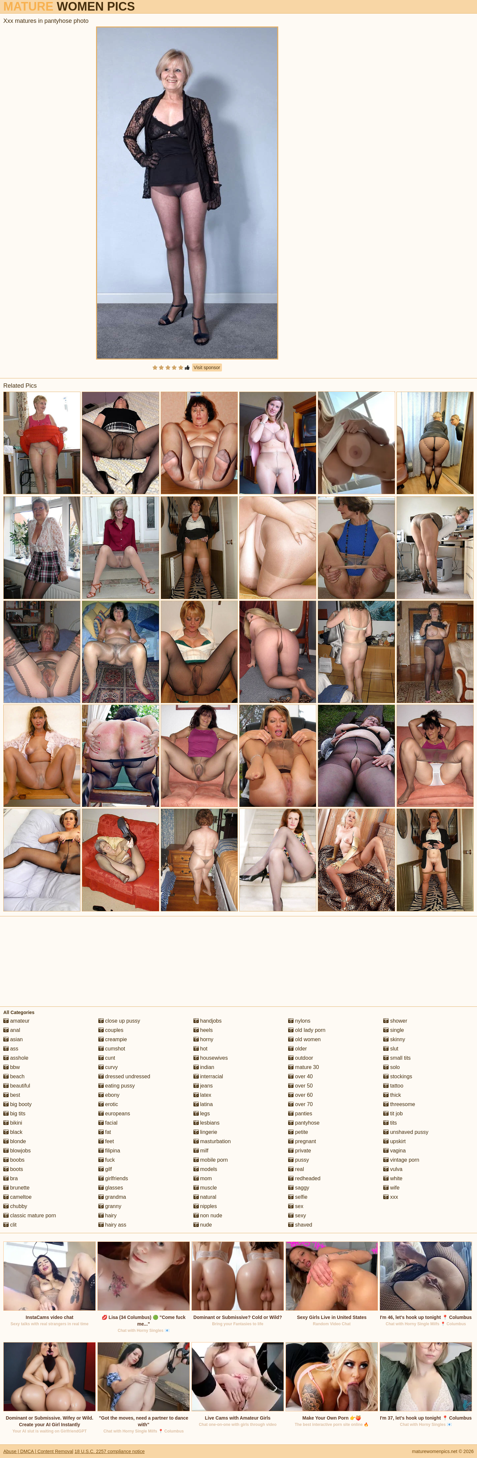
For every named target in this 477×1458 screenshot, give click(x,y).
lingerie (205, 1132)
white (392, 1178)
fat (104, 1132)
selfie (297, 1197)
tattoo (393, 1086)
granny (109, 1206)
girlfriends (113, 1178)
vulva (392, 1169)
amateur (16, 1021)
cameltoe (17, 1197)
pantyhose (303, 1123)
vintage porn (401, 1160)
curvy (108, 1067)
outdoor (300, 1058)
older (297, 1048)
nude (202, 1225)
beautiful (16, 1086)
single (393, 1030)
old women (304, 1039)
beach (14, 1076)
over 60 (300, 1095)
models (205, 1169)
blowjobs (17, 1150)
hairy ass (112, 1225)
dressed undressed (124, 1076)
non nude (207, 1215)
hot (200, 1048)
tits (390, 1123)
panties (300, 1113)
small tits (397, 1058)
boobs (14, 1160)
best (11, 1095)
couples (111, 1030)
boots (13, 1169)
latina (203, 1104)
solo (391, 1067)
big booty (17, 1104)
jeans (203, 1086)
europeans (114, 1113)
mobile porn (210, 1160)
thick (392, 1095)
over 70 (300, 1104)
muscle (205, 1188)
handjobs (207, 1021)
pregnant (302, 1141)
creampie (112, 1039)
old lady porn (306, 1030)
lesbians (206, 1123)
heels (203, 1030)
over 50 (300, 1086)
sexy (297, 1215)
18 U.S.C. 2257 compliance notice (110, 1451)
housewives (210, 1058)
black (13, 1132)
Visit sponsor (207, 367)
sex (295, 1206)
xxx (390, 1197)
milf (200, 1150)
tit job (393, 1113)
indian (203, 1067)
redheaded (304, 1178)
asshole (15, 1058)
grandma (112, 1197)
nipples (205, 1206)
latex (202, 1095)
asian (13, 1039)
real (296, 1169)
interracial (208, 1076)
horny (203, 1039)
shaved (300, 1225)
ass (10, 1048)
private (299, 1150)
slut (390, 1048)
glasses (110, 1188)
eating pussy (116, 1086)
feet (106, 1141)
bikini (12, 1123)
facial (108, 1123)
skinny (394, 1039)
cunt (106, 1058)
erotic (108, 1104)
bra (10, 1178)
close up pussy (119, 1021)
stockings (397, 1076)
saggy (298, 1188)
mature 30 (303, 1067)
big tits (14, 1113)
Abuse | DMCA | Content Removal (38, 1451)
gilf (105, 1169)
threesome (399, 1104)
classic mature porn (29, 1215)
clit (10, 1225)
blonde (14, 1141)
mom (202, 1178)
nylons (299, 1021)
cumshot (111, 1048)
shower (395, 1021)
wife (391, 1188)
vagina (394, 1150)
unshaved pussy (405, 1132)
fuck (106, 1160)
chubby (15, 1206)
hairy (107, 1215)
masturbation (212, 1141)
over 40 (300, 1076)
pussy (298, 1160)
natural (204, 1197)
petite (298, 1132)
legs (201, 1113)
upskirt (394, 1141)
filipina (109, 1150)
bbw (11, 1067)
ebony (109, 1095)
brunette (16, 1188)
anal (11, 1030)
